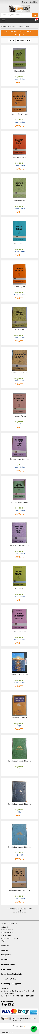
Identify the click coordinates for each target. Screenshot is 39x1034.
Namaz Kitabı (19, 71)
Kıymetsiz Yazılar (19, 416)
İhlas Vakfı (19, 855)
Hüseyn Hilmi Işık (19, 77)
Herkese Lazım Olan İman (19, 459)
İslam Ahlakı (19, 330)
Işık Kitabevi (19, 769)
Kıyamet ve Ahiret (19, 157)
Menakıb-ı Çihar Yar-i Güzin (19, 890)
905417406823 (18, 996)
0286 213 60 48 (6, 996)
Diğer (19, 726)
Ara (34, 15)
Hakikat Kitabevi (19, 79)
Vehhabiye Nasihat (19, 718)
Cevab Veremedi (19, 631)
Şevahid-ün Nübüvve (19, 114)
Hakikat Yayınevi (19, 165)
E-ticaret (16, 1026)
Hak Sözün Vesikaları (19, 502)
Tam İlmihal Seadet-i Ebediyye (19, 761)
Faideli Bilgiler (19, 286)
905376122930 (30, 996)
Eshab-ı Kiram (19, 243)
